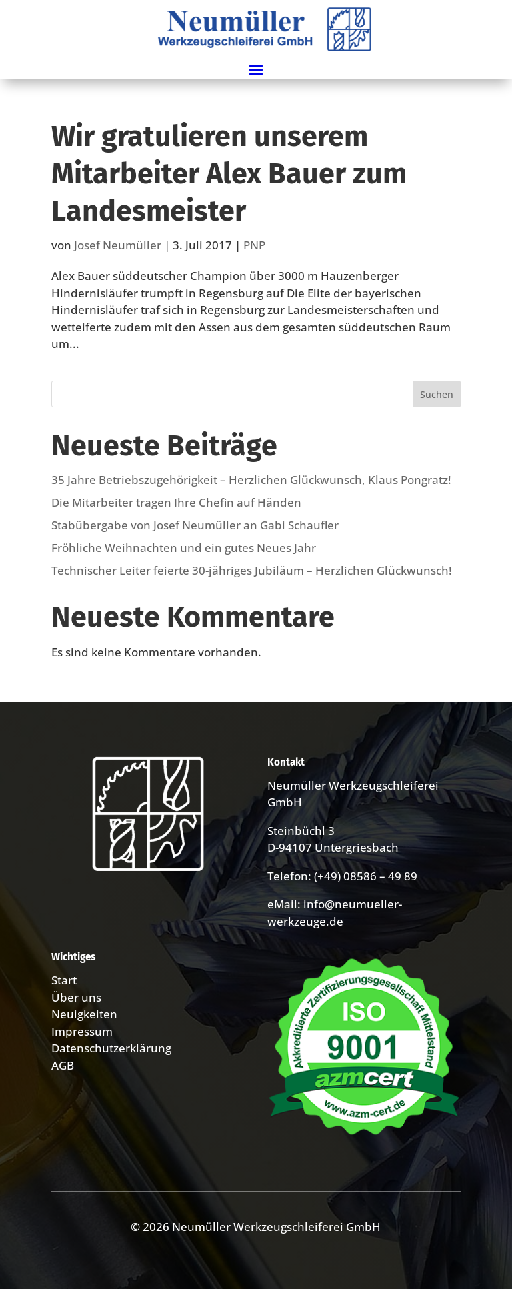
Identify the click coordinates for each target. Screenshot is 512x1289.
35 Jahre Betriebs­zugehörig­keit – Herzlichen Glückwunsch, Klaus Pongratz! (251, 479)
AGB (62, 1065)
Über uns (76, 997)
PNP (254, 245)
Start (64, 980)
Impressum (82, 1031)
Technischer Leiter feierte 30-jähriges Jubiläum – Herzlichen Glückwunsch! (251, 570)
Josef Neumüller (117, 245)
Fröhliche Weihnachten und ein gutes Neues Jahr (183, 547)
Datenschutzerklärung (111, 1048)
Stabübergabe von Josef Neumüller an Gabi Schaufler (195, 525)
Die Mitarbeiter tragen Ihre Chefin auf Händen (176, 502)
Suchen (436, 394)
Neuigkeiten (84, 1014)
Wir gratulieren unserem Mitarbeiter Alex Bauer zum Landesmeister (229, 173)
